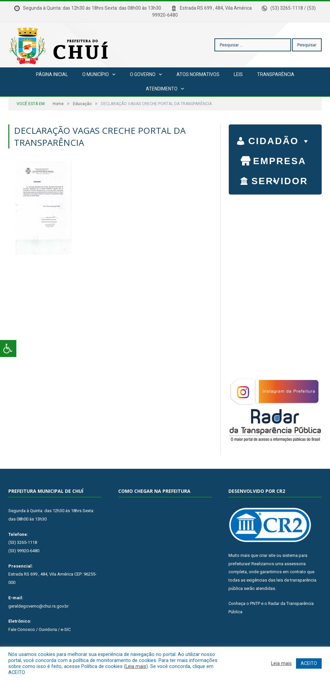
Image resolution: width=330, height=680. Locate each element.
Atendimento (161, 88)
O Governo (143, 74)
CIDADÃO (279, 139)
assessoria (295, 563)
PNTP (255, 603)
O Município (95, 74)
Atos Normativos (197, 74)
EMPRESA (279, 162)
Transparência (275, 74)
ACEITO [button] (309, 663)
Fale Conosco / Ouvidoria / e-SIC (39, 629)
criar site (267, 555)
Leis (238, 74)
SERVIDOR (279, 182)
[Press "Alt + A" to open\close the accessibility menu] (8, 348)
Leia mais (136, 666)
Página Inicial (52, 74)
